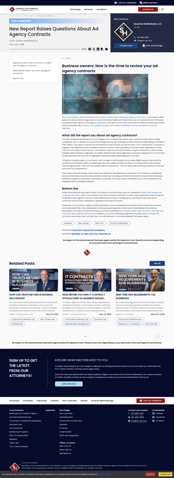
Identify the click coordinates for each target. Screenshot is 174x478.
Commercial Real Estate (20, 417)
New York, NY (65, 446)
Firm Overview (69, 400)
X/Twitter (158, 420)
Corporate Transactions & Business (88, 230)
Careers (54, 400)
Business (68, 223)
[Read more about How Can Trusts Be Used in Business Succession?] (33, 300)
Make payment (148, 2)
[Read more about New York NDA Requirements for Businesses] (140, 300)
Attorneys (75, 9)
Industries (42, 400)
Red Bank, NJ (78, 233)
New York (99, 223)
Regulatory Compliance (129, 324)
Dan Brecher (128, 314)
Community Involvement (71, 420)
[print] (102, 49)
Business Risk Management (77, 324)
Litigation (13, 439)
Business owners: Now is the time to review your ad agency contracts (32, 64)
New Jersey (83, 223)
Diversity (63, 424)
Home (11, 16)
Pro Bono (64, 428)
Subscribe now (69, 384)
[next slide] (162, 336)
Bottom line (18, 78)
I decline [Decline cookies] (150, 474)
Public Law (14, 443)
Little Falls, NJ (104, 233)
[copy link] (106, 49)
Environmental (15, 428)
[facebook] (89, 49)
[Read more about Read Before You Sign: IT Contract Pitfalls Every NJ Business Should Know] (87, 300)
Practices (28, 400)
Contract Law (100, 319)
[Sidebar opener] (162, 9)
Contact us (148, 9)
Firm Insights (29, 16)
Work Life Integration (69, 435)
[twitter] (94, 49)
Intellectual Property (18, 431)
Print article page (152, 45)
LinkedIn (157, 413)
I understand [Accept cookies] (165, 474)
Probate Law (17, 324)
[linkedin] (98, 49)
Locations (102, 9)
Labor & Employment (18, 435)
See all (157, 263)
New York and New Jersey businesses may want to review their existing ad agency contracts (103, 117)
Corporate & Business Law (23, 319)
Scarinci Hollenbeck (119, 223)
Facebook (158, 417)
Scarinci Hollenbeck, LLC (27, 40)
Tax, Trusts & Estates (18, 446)
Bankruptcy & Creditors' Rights (23, 413)
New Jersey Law (47, 319)
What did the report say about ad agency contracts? (32, 72)
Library (19, 16)
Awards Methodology (102, 400)
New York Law (151, 324)
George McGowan (24, 314)
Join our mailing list (125, 2)
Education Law (15, 424)
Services (88, 9)
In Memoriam (65, 431)
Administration (66, 417)
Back (66, 58)
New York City (90, 233)
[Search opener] (162, 2)
